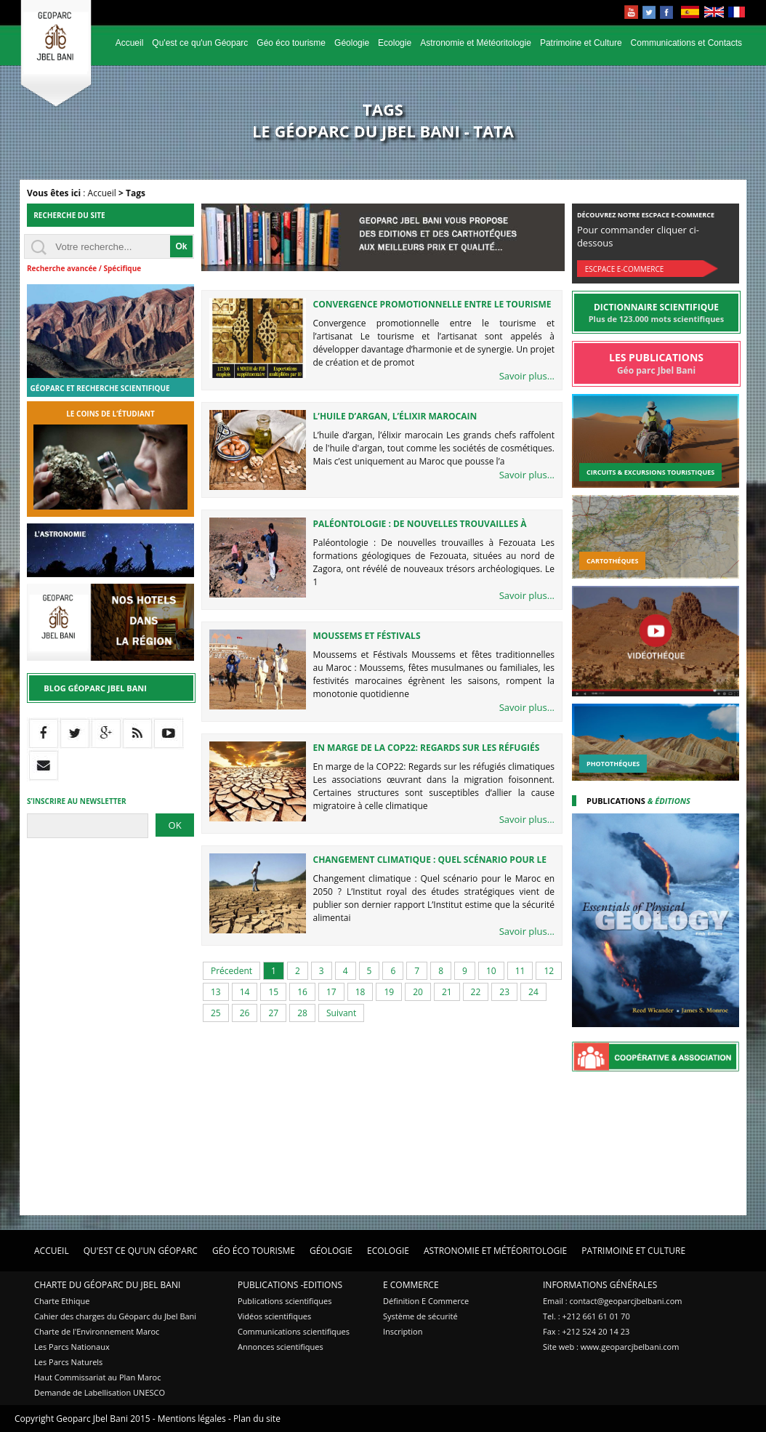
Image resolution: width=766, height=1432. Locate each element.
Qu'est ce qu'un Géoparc (200, 43)
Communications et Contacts (686, 43)
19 (389, 992)
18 (360, 992)
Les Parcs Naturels (68, 1361)
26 (245, 1013)
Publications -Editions (290, 1285)
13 (216, 992)
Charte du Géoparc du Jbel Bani (107, 1285)
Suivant (341, 1013)
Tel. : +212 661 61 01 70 (586, 1316)
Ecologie (394, 43)
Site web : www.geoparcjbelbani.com (611, 1346)
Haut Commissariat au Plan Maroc (97, 1377)
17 (331, 992)
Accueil (130, 43)
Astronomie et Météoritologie (475, 43)
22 (476, 992)
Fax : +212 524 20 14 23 (586, 1331)
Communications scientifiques (294, 1331)
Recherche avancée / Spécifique (84, 268)
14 (245, 992)
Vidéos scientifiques (274, 1316)
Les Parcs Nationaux (72, 1346)
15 (273, 992)
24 (533, 992)
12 (549, 971)
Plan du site (257, 1418)
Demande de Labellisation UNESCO (99, 1392)
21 (447, 992)
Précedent (231, 971)
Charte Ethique (61, 1300)
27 (273, 1013)
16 (302, 992)
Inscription (402, 1331)
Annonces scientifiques (280, 1346)
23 (504, 992)
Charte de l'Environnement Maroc (96, 1331)
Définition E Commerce (426, 1300)
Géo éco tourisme (291, 43)
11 (520, 971)
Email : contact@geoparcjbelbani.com (612, 1300)
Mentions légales (192, 1418)
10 (491, 971)
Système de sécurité (420, 1316)
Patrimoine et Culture (581, 43)
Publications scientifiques (284, 1300)
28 (302, 1013)
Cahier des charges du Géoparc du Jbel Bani (115, 1316)
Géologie (351, 43)
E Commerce (411, 1285)
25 (216, 1013)
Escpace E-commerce (624, 269)
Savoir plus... (527, 375)
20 (418, 992)
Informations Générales (600, 1285)
